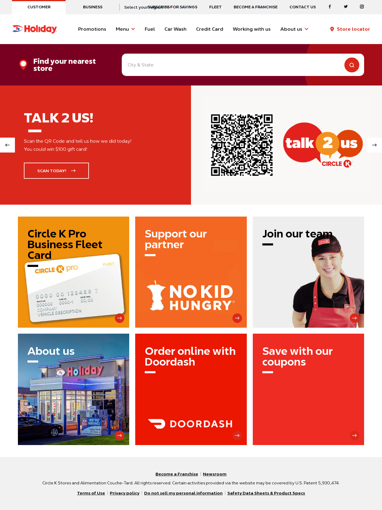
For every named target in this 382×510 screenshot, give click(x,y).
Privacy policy (124, 493)
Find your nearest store (64, 65)
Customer (38, 7)
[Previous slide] (7, 145)
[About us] (73, 389)
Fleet (215, 7)
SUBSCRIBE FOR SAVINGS (172, 7)
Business (92, 7)
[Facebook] (330, 7)
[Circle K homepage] (34, 29)
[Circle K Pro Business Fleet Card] (73, 272)
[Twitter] (346, 7)
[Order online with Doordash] (191, 389)
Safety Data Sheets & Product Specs (266, 493)
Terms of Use (91, 493)
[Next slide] (374, 145)
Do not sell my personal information (183, 493)
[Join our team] (308, 272)
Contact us (302, 7)
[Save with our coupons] (308, 389)
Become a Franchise (256, 7)
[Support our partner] (191, 272)
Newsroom (215, 474)
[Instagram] (362, 7)
